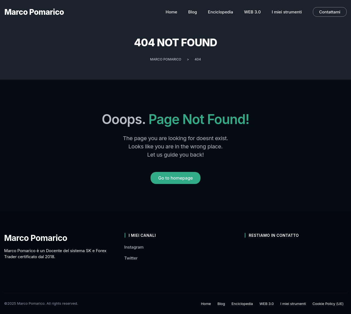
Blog (221, 303)
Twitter (131, 258)
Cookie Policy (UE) (328, 303)
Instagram (134, 247)
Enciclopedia (242, 303)
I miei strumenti (293, 303)
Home (206, 303)
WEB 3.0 (266, 303)
